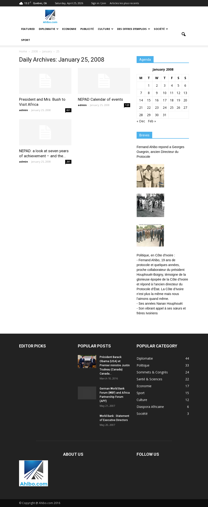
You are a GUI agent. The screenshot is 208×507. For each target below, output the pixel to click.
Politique (143, 365)
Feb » (152, 121)
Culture (105, 29)
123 (127, 105)
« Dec (141, 121)
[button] (183, 34)
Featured (28, 29)
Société (161, 29)
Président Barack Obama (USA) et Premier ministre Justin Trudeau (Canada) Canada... (115, 365)
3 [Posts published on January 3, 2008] (165, 85)
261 (68, 161)
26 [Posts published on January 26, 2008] (178, 107)
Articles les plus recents (124, 3)
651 (68, 110)
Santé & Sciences (149, 379)
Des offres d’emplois (133, 29)
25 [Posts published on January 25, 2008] (172, 107)
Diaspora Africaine (150, 406)
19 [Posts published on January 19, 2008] (178, 100)
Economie (69, 29)
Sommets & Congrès (152, 372)
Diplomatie (49, 29)
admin (23, 110)
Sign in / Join (98, 3)
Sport (25, 40)
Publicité (87, 29)
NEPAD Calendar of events (100, 99)
